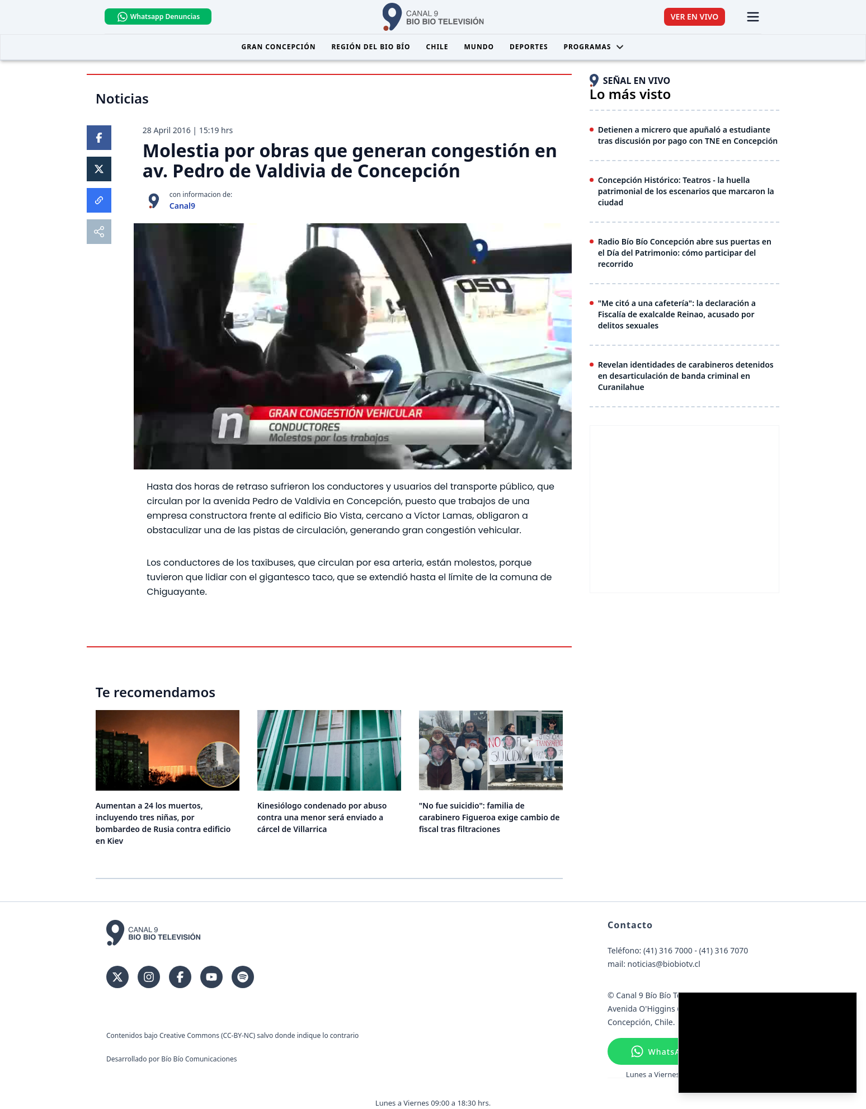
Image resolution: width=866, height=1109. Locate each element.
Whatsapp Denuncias (160, 16)
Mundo (479, 46)
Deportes (529, 46)
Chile (437, 46)
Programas (594, 46)
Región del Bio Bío (370, 46)
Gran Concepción (279, 46)
